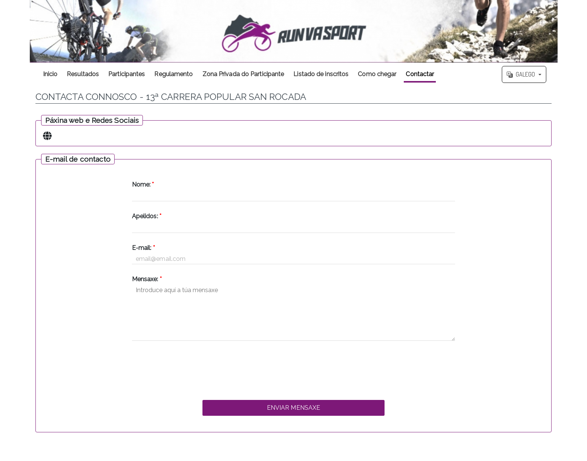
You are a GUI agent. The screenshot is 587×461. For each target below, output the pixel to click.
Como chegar (377, 74)
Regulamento (173, 74)
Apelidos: (146, 216)
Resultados (83, 74)
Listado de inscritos (320, 74)
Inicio (50, 74)
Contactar (420, 74)
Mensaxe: (147, 279)
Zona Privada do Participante (243, 74)
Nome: (143, 184)
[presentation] (293, 368)
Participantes (126, 74)
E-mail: (143, 247)
